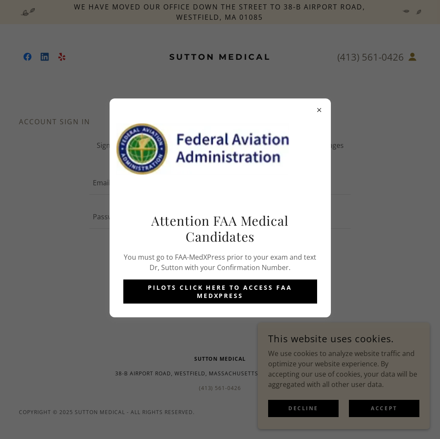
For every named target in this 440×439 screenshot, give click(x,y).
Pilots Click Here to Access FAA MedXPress (220, 291)
